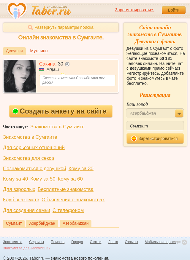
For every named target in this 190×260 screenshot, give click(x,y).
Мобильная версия (160, 242)
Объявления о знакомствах (73, 199)
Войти (173, 10)
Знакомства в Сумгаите (57, 127)
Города (77, 242)
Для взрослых (19, 189)
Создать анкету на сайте (59, 111)
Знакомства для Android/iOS (26, 248)
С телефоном (68, 210)
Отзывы (131, 242)
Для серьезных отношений (34, 147)
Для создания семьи (26, 210)
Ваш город (137, 104)
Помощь (57, 242)
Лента (113, 242)
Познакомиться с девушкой (34, 168)
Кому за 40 (15, 179)
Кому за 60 (70, 179)
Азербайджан (42, 223)
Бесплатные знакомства (66, 189)
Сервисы (36, 242)
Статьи (96, 242)
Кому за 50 (42, 179)
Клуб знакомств (21, 199)
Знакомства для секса (28, 158)
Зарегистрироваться (134, 9)
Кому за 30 (81, 168)
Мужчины (39, 50)
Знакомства (12, 242)
